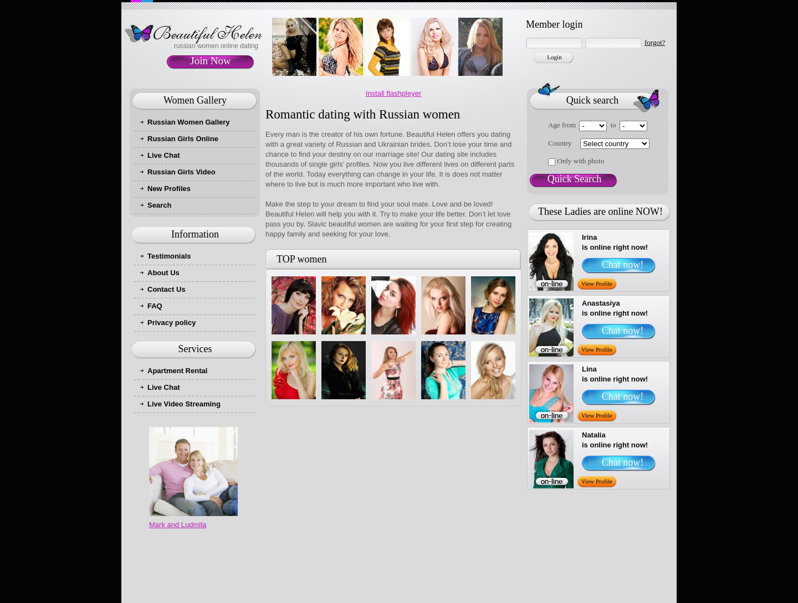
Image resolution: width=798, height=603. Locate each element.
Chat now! (623, 264)
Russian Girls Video (181, 172)
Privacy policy (171, 322)
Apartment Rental (177, 371)
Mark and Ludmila (177, 524)
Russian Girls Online (182, 139)
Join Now (210, 60)
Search (159, 205)
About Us (163, 273)
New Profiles (169, 188)
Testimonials (169, 256)
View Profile (596, 283)
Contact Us (166, 289)
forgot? (654, 42)
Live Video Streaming (184, 404)
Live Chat (163, 155)
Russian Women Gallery (188, 122)
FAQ (154, 306)
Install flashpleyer (393, 93)
